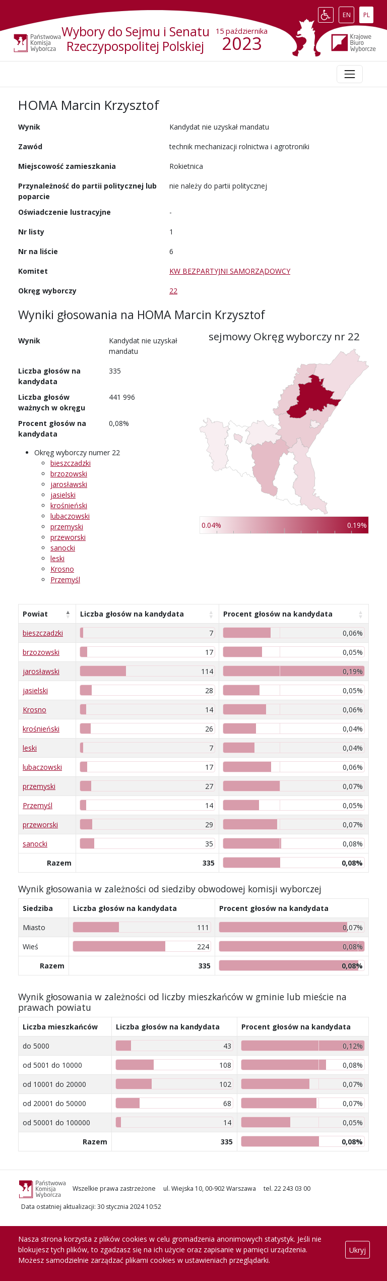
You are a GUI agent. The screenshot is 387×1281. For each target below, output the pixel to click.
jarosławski (68, 484)
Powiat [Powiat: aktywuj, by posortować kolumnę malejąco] (35, 614)
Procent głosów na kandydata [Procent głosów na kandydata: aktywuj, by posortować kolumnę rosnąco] (278, 614)
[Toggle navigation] (350, 74)
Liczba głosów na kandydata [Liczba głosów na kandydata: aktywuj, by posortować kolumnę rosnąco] (132, 614)
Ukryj (357, 1249)
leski (57, 558)
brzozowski (68, 473)
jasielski (63, 495)
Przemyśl (65, 579)
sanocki (62, 548)
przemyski (66, 526)
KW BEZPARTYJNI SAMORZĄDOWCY (229, 271)
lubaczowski (70, 516)
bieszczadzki (70, 463)
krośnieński (68, 505)
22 (173, 290)
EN (348, 13)
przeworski (68, 537)
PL (368, 13)
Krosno (62, 569)
